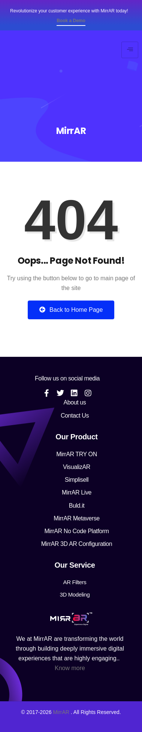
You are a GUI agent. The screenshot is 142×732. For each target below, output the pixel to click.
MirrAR (61, 712)
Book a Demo (71, 20)
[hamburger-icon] (129, 50)
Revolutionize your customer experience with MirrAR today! (69, 11)
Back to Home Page (71, 310)
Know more (70, 668)
